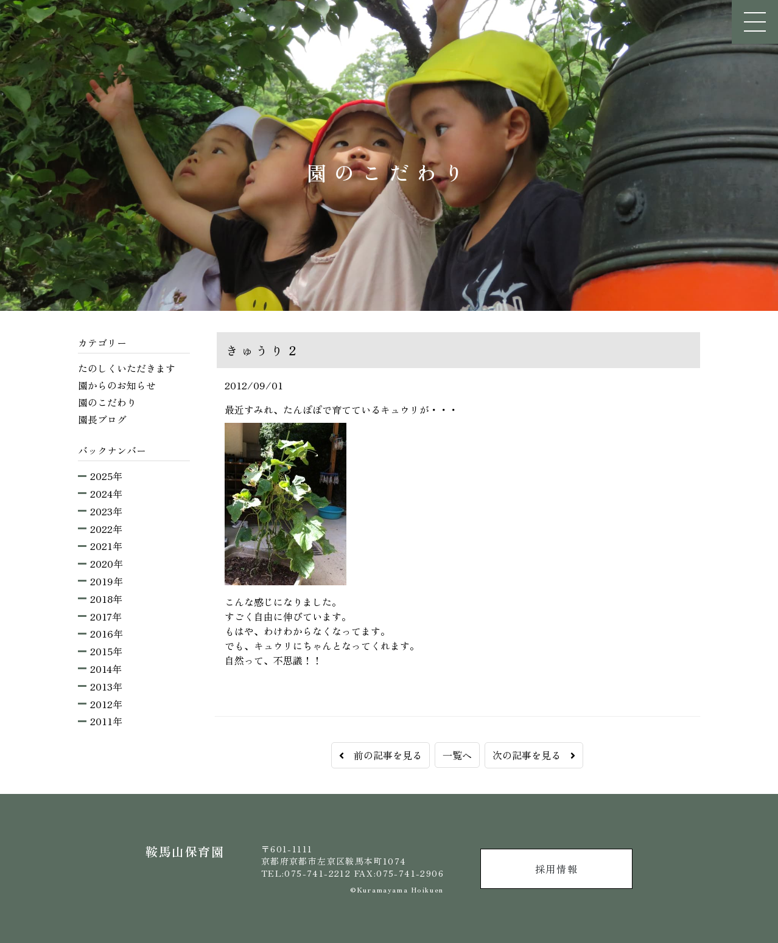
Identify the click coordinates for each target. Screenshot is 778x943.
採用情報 (556, 868)
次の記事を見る (533, 755)
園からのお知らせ (117, 385)
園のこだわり (107, 402)
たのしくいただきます (126, 368)
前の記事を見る (380, 755)
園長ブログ (102, 419)
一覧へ (457, 755)
